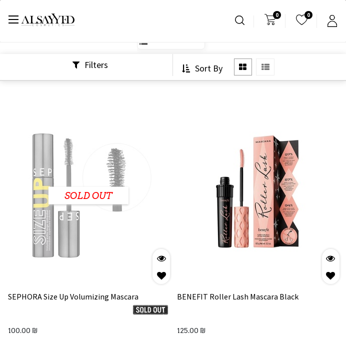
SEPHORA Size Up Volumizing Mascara (73, 297)
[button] (203, 68)
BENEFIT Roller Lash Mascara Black (237, 297)
